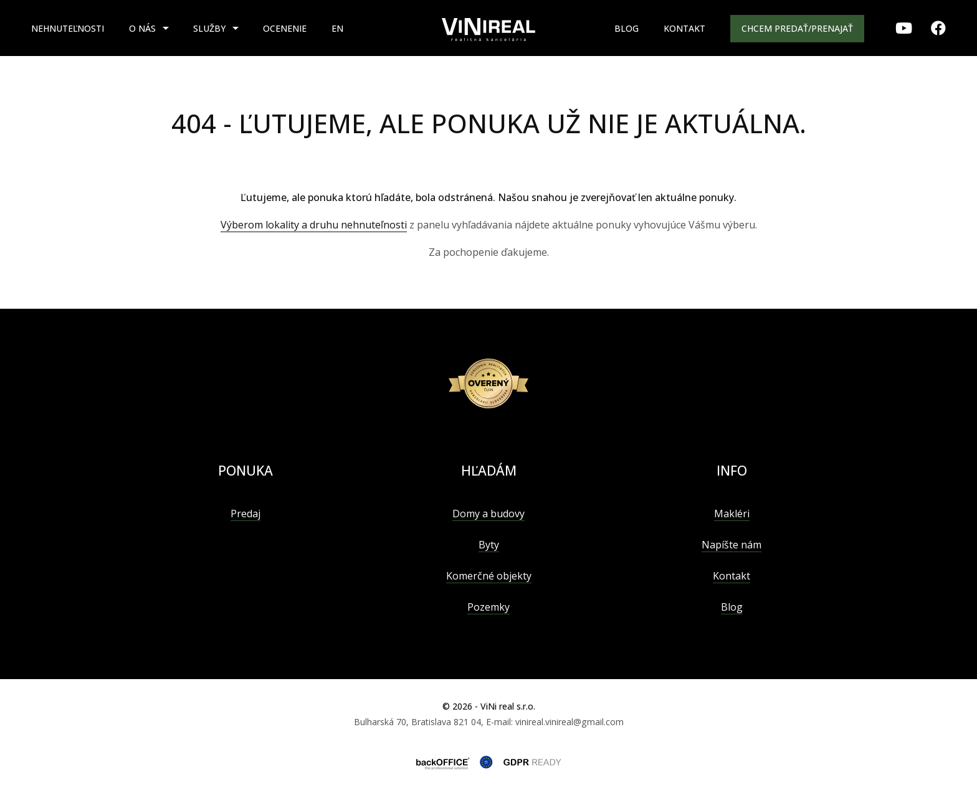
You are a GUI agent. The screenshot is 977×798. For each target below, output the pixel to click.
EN (337, 28)
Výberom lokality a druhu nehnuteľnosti (314, 225)
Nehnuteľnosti (67, 28)
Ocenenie (285, 28)
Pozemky (488, 607)
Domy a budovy (488, 513)
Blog (626, 28)
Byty (489, 545)
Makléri (732, 513)
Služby (209, 28)
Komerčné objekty (488, 576)
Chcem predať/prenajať (797, 28)
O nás (142, 28)
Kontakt (684, 28)
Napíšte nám (731, 545)
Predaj (245, 513)
